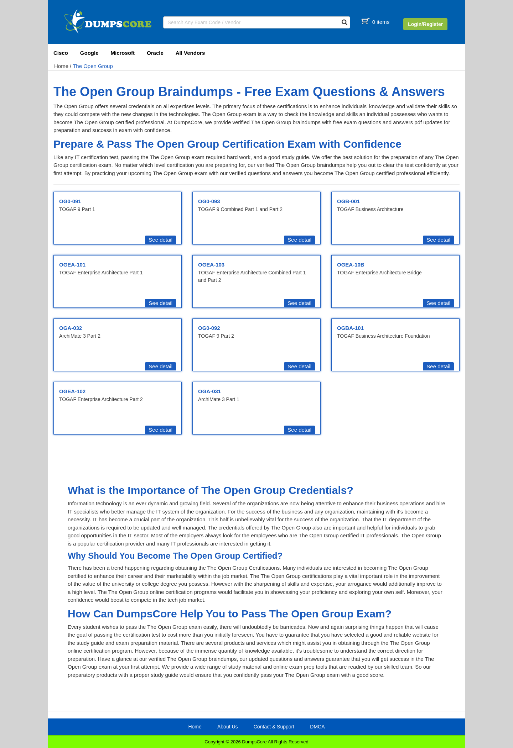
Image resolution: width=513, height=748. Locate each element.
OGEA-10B (350, 265)
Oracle (155, 53)
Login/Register (425, 24)
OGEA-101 (72, 265)
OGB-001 (348, 201)
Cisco (60, 53)
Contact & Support (274, 726)
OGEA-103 (211, 265)
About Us (227, 726)
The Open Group (93, 66)
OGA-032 (70, 328)
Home (61, 66)
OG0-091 (70, 201)
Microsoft (123, 53)
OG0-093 (209, 201)
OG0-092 (209, 328)
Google (89, 53)
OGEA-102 (72, 391)
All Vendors (190, 53)
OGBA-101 (350, 328)
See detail (160, 240)
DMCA (317, 726)
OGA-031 (209, 391)
